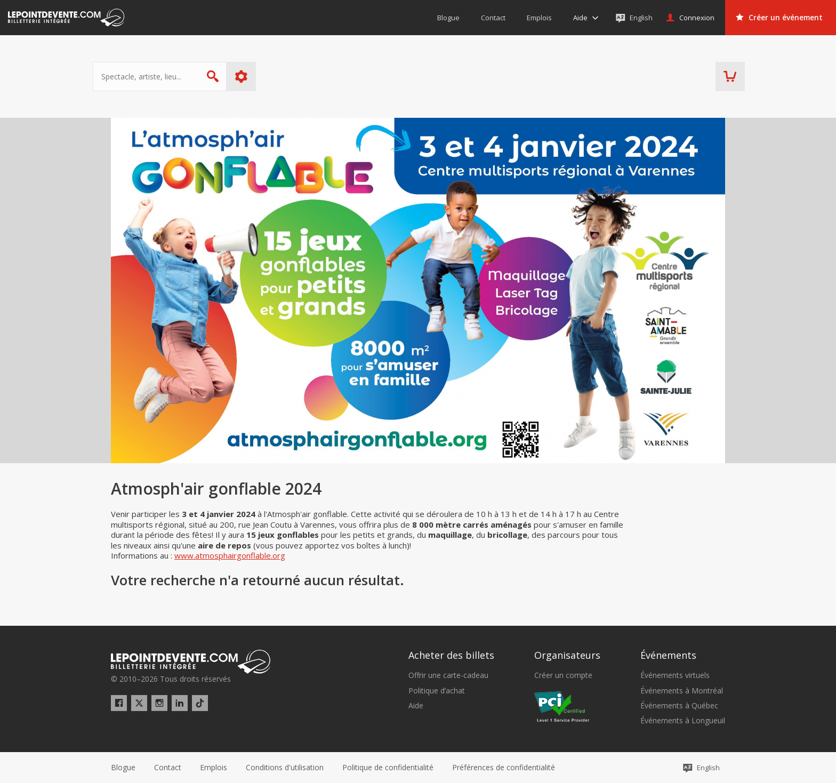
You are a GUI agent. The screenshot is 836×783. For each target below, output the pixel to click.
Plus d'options (259, 76)
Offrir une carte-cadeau (448, 675)
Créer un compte (563, 675)
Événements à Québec (679, 706)
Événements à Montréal (681, 691)
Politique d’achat (436, 691)
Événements (668, 655)
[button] (503, 767)
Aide (415, 706)
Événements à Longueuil (682, 720)
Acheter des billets (451, 655)
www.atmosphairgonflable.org (229, 555)
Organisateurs (567, 655)
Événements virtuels (675, 675)
